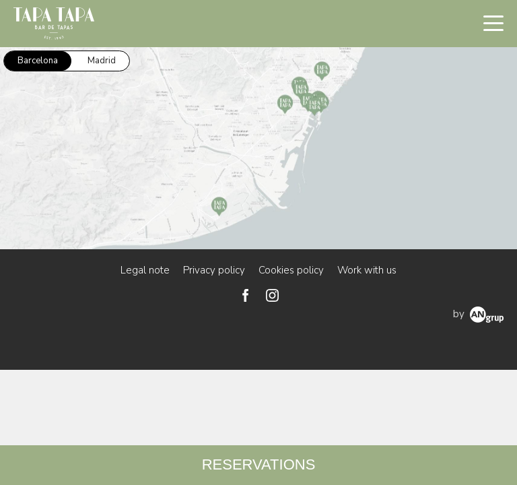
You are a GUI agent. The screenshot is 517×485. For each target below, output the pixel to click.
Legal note (145, 270)
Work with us (367, 270)
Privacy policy (214, 270)
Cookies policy (291, 270)
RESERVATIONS (259, 464)
